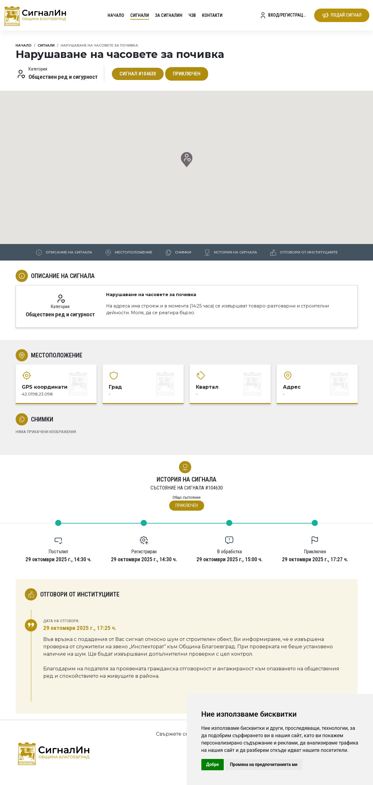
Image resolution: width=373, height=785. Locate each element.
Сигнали (139, 15)
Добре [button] (212, 764)
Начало (116, 15)
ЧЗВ (192, 15)
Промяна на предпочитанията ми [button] (263, 764)
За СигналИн (168, 15)
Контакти (212, 15)
